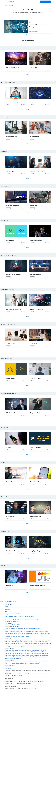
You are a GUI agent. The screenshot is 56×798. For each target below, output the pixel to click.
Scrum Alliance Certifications (30, 761)
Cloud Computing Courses (24, 759)
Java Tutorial (25, 769)
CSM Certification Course (26, 747)
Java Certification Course (11, 754)
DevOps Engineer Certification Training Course (36, 741)
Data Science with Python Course (40, 747)
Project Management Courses (11, 758)
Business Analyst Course (21, 742)
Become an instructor (10, 720)
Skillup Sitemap (14, 724)
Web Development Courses (15, 763)
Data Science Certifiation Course (30, 739)
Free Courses (8, 724)
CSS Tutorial (36, 771)
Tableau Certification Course (39, 751)
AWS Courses (44, 764)
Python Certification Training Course (26, 754)
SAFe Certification (15, 751)
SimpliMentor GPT (31, 724)
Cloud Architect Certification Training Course (15, 741)
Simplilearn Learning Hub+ (19, 727)
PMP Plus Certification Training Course (13, 739)
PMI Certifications (25, 764)
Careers (10, 715)
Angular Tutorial (32, 769)
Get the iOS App (17, 732)
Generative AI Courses (34, 758)
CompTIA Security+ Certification (36, 749)
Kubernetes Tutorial (19, 771)
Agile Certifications (13, 759)
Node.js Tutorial (40, 769)
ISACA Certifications (16, 764)
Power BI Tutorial (28, 771)
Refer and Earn (8, 712)
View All (28, 81)
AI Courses (18, 766)
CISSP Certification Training (26, 751)
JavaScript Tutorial (17, 769)
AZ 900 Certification (24, 749)
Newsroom (14, 715)
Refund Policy (8, 776)
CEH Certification (15, 749)
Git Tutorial (11, 771)
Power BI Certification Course (44, 752)
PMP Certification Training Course (12, 747)
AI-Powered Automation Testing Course (36, 742)
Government (16, 729)
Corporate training (9, 727)
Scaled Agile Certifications (28, 763)
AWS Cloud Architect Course (22, 744)
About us (7, 715)
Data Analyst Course (43, 739)
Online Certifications (23, 758)
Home (6, 5)
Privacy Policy (8, 774)
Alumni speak (20, 715)
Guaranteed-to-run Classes (31, 727)
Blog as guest (18, 720)
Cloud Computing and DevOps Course (31, 736)
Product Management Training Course (13, 736)
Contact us (35, 715)
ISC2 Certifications (39, 763)
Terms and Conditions (10, 773)
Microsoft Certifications (10, 766)
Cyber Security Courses (36, 759)
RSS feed (25, 724)
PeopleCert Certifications (17, 761)
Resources (20, 724)
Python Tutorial (8, 769)
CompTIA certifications (35, 764)
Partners (11, 729)
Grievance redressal (28, 715)
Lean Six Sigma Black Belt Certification (28, 752)
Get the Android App (9, 732)
